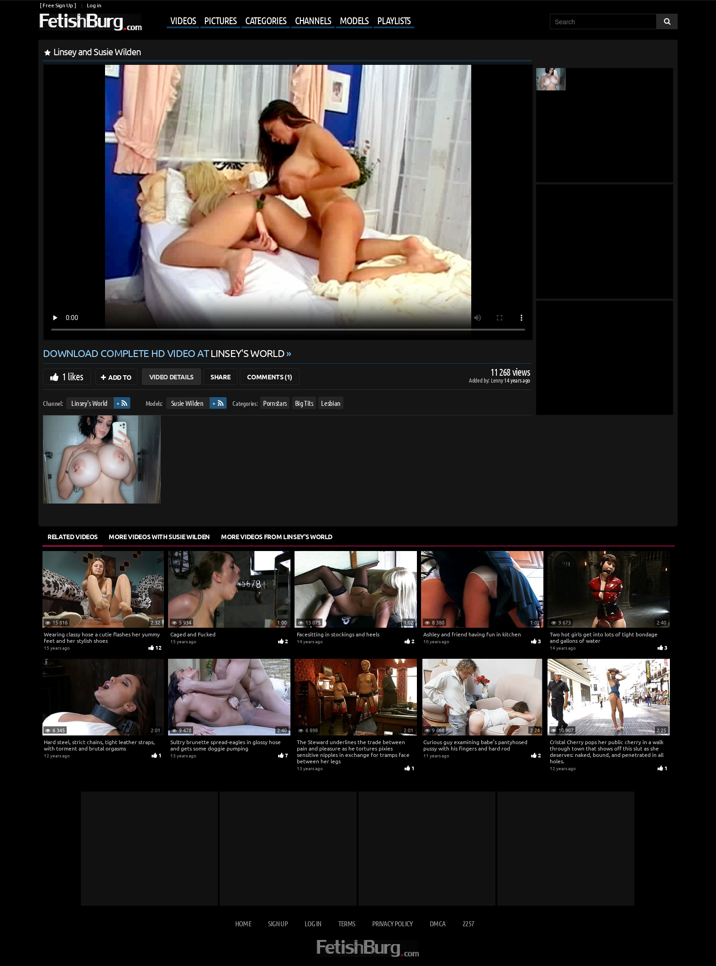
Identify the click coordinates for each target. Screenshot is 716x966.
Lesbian (331, 403)
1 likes (72, 376)
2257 (468, 923)
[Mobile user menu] (279, 21)
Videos (182, 20)
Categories (265, 20)
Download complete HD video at (164, 353)
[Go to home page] (90, 22)
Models (354, 20)
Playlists (394, 20)
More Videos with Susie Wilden (159, 536)
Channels (313, 20)
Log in (94, 5)
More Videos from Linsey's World (276, 536)
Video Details (171, 377)
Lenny (497, 380)
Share (220, 377)
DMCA (437, 923)
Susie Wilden (187, 403)
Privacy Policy (392, 923)
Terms (346, 923)
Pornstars (275, 403)
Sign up (277, 923)
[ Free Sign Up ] (58, 5)
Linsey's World (89, 403)
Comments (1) (269, 377)
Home (243, 923)
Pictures (220, 20)
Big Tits (304, 403)
